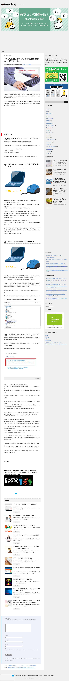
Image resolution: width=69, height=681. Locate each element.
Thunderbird (49, 127)
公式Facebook (48, 340)
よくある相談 (28, 64)
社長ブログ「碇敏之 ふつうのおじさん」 (53, 342)
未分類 (47, 153)
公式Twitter (47, 338)
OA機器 (24, 64)
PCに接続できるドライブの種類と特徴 (22, 579)
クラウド (48, 137)
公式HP (46, 335)
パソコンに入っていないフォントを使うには (24, 525)
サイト (6, 644)
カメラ (47, 134)
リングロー (48, 151)
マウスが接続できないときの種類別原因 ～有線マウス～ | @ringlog (34, 675)
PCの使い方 (48, 123)
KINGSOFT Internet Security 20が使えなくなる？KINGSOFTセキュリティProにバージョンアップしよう (60, 181)
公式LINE (47, 337)
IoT (47, 111)
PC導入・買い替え (50, 125)
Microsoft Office (49, 118)
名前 (6, 635)
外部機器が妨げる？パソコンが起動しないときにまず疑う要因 (22, 665)
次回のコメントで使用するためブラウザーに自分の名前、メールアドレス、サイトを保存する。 (22, 650)
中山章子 (52, 299)
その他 (47, 144)
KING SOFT (48, 113)
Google (47, 108)
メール (7, 640)
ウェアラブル (49, 132)
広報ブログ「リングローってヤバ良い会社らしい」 (56, 344)
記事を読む (17, 512)
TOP (3, 51)
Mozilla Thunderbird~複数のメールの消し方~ (55, 263)
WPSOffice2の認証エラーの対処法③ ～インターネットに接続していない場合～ (60, 190)
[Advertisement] (34, 40)
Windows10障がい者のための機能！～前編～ (24, 515)
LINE (47, 116)
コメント (7, 622)
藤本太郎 (52, 287)
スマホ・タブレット (50, 139)
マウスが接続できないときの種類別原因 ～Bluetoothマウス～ (22, 667)
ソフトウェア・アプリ (51, 146)
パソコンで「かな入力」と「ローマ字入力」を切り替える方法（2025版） (59, 200)
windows (48, 130)
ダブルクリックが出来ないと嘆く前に (22, 558)
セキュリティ (49, 142)
